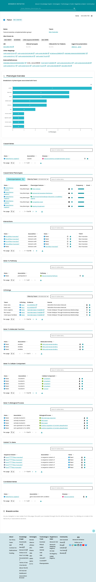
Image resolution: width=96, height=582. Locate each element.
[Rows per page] (12, 163)
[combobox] (48, 8)
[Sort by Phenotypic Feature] (44, 185)
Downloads (22, 542)
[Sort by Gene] (8, 156)
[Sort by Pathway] (47, 273)
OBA (30, 553)
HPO (30, 548)
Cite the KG (23, 565)
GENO (31, 558)
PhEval (42, 544)
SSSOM (42, 550)
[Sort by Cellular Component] (56, 376)
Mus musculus (53, 32)
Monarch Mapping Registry (52, 546)
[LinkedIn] (81, 545)
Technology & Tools (67, 4)
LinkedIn (63, 548)
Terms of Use (23, 562)
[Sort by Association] (36, 156)
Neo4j (21, 547)
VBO (30, 556)
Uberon (31, 542)
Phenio (31, 550)
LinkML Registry (52, 557)
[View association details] (87, 159)
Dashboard (22, 573)
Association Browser (23, 577)
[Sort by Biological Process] (52, 415)
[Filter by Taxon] (38, 179)
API (21, 544)
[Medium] (75, 545)
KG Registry (53, 554)
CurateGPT (43, 561)
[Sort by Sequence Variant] (17, 454)
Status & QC (23, 552)
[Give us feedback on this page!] (93, 530)
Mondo (31, 540)
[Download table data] (40, 163)
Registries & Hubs (80, 4)
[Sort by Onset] (91, 185)
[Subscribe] (70, 545)
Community (90, 4)
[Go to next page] (33, 211)
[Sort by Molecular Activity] (53, 341)
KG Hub (52, 551)
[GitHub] (78, 545)
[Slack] (73, 545)
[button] (80, 193)
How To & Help (23, 555)
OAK (41, 552)
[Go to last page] (36, 211)
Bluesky (63, 553)
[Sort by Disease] (48, 156)
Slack (62, 542)
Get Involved (64, 540)
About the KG (23, 568)
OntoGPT (42, 558)
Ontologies (56, 4)
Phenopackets (44, 563)
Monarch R (23, 550)
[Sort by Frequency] (84, 185)
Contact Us (12, 548)
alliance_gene (76, 47)
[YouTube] (83, 545)
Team (11, 542)
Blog (62, 545)
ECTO (31, 564)
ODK (41, 555)
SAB (10, 545)
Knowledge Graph (46, 4)
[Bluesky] (86, 545)
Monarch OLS (54, 542)
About (37, 4)
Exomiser (42, 542)
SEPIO (31, 561)
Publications (13, 550)
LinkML (41, 547)
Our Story (12, 540)
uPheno (31, 545)
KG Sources (23, 570)
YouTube (63, 550)
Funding (11, 553)
